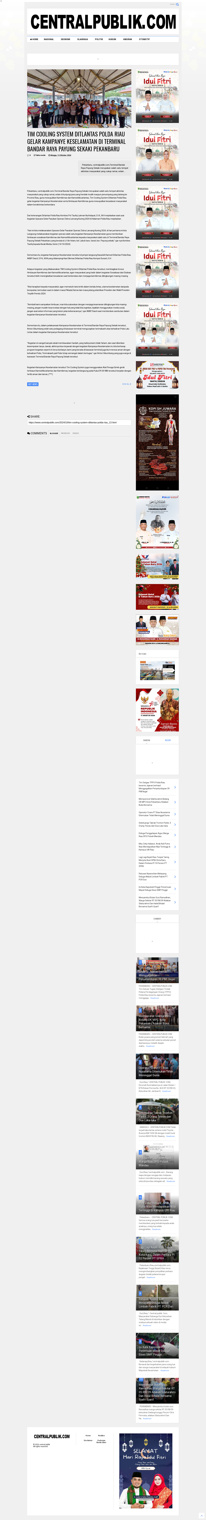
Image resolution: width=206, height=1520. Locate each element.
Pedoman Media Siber (101, 1441)
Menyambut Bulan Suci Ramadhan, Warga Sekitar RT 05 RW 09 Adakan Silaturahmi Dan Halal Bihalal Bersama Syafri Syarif (157, 1392)
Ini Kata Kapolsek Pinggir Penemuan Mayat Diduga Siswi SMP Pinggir (154, 1350)
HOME (34, 39)
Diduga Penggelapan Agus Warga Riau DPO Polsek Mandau (155, 1161)
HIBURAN (127, 39)
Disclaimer (88, 1440)
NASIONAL (49, 39)
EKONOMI (65, 39)
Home (88, 1436)
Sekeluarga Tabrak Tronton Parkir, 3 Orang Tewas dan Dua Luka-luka (155, 1116)
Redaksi (101, 1436)
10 (141, 1379)
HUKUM (112, 39)
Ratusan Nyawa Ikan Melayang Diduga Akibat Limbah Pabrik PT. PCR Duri (156, 1302)
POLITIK (99, 39)
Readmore (154, 998)
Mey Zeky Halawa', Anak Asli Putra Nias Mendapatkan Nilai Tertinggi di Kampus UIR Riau (157, 1206)
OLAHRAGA (82, 39)
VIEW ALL (126, 384)
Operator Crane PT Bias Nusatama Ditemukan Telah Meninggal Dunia (156, 1071)
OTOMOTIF (144, 39)
